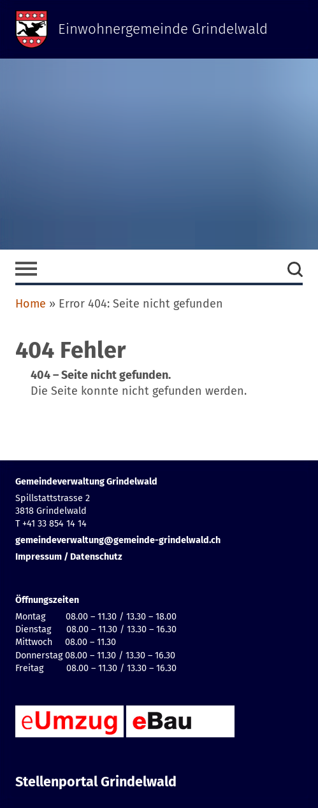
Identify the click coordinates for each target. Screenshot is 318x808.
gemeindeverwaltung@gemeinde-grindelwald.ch (117, 540)
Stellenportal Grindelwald (96, 782)
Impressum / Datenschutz (68, 556)
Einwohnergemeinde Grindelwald (163, 29)
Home (30, 304)
